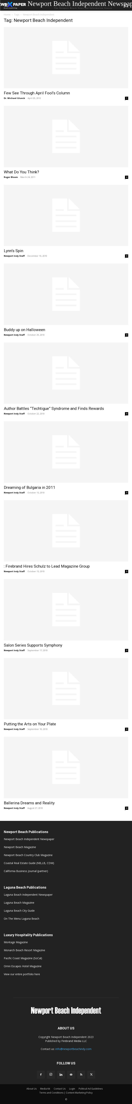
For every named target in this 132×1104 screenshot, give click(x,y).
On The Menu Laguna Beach (21, 918)
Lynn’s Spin (13, 251)
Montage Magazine (16, 942)
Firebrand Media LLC (74, 1041)
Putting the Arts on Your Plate (30, 724)
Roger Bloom (11, 177)
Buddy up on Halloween (24, 329)
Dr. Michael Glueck (14, 98)
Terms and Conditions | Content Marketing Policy (66, 1092)
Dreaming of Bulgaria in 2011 (29, 487)
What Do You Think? (21, 172)
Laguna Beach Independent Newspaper (28, 894)
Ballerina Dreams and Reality (29, 803)
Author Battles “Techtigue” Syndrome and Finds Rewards (54, 408)
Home (7, 14)
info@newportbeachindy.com (73, 1049)
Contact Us (60, 1088)
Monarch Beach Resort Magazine (24, 950)
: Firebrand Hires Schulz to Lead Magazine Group (47, 566)
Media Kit (45, 1088)
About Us (31, 1088)
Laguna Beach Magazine (19, 902)
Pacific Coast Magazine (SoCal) (23, 958)
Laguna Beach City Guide (19, 910)
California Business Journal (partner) (26, 871)
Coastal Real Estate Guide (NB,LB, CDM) (29, 863)
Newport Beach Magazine (20, 847)
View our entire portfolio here (22, 974)
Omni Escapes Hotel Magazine (23, 966)
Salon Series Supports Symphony (33, 645)
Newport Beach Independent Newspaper (29, 839)
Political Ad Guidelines (91, 1088)
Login (72, 1088)
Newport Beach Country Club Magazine (28, 855)
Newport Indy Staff (14, 255)
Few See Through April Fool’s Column (37, 93)
